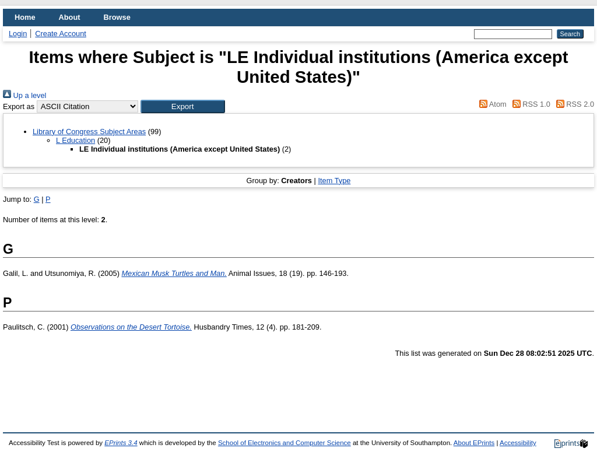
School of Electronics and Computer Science (284, 442)
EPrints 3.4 (120, 442)
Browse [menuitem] (117, 17)
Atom (491, 104)
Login (18, 33)
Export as (18, 106)
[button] (183, 106)
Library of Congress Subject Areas (89, 131)
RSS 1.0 (529, 104)
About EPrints (474, 442)
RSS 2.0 (573, 104)
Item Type (334, 180)
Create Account (60, 33)
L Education (75, 140)
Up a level (24, 95)
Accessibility (518, 442)
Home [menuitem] (25, 17)
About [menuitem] (69, 17)
